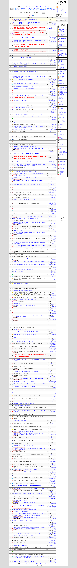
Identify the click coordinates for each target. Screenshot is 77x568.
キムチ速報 (61, 35)
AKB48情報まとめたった (62, 164)
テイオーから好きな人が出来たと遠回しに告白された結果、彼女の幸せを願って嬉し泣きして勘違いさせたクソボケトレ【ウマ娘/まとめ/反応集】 (29, 137)
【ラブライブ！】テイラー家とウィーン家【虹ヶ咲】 (22, 322)
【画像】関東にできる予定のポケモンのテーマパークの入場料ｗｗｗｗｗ (25, 535)
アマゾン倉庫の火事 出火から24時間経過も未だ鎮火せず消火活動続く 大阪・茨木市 (27, 426)
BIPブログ (54, 241)
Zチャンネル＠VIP (53, 281)
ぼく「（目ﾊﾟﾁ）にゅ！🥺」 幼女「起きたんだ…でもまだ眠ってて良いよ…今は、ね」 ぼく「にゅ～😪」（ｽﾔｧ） (29, 295)
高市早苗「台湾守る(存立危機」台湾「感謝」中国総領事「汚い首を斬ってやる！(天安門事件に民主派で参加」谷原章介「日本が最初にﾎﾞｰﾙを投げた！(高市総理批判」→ (29, 434)
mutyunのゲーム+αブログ (62, 104)
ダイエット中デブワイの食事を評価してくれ (20, 189)
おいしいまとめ (53, 209)
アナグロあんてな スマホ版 (61, 12)
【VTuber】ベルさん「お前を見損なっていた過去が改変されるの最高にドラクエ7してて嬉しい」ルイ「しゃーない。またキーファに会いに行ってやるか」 (29, 557)
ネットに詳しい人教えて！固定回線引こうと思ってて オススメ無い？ (27, 533)
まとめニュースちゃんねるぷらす (63, 161)
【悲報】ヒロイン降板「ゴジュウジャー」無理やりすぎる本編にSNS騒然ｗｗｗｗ (26, 515)
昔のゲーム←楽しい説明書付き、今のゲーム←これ (22, 405)
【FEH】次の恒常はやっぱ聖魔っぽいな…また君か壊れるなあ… (23, 423)
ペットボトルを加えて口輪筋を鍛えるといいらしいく (22, 139)
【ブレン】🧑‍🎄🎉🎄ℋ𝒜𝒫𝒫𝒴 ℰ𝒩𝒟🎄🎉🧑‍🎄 (20, 329)
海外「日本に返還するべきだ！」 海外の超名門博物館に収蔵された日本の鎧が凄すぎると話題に (29, 28)
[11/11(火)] (28, 6)
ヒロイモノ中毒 (61, 60)
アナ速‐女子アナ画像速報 (62, 70)
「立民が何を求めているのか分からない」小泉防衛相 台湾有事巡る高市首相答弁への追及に (28, 554)
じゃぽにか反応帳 (53, 64)
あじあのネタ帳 (61, 56)
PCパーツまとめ (53, 531)
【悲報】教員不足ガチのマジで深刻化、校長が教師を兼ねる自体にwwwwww (25, 288)
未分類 (22, 11)
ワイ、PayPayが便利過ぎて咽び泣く (19, 301)
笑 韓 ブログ (61, 68)
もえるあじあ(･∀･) (53, 181)
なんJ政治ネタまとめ (52, 216)
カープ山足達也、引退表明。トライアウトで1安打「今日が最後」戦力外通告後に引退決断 (29, 360)
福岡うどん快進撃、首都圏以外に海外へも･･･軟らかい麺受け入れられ (27, 86)
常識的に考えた (53, 195)
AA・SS (38, 9)
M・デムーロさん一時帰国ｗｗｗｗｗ (19, 456)
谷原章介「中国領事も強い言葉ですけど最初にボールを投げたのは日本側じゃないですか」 (28, 480)
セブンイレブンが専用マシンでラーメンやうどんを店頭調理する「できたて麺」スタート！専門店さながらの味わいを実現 (29, 316)
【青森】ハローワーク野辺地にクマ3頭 (19, 540)
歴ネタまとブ (54, 93)
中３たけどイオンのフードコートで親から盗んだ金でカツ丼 (23, 414)
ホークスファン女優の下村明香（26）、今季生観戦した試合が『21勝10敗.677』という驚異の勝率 (29, 264)
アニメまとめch (53, 105)
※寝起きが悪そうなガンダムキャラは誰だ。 (20, 525)
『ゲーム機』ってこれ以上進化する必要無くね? (23, 107)
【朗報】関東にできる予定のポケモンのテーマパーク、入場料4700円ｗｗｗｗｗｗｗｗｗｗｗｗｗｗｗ (29, 84)
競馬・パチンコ (47, 9)
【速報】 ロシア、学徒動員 (20, 50)
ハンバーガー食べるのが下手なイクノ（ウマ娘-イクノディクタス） (24, 348)
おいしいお (54, 124)
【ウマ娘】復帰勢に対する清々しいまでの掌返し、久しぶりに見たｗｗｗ (25, 537)
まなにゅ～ (54, 233)
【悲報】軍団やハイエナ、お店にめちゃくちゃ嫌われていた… (24, 561)
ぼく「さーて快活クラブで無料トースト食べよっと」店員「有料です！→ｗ (25, 256)
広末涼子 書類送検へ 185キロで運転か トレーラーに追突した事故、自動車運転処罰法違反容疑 (29, 454)
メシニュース (54, 190)
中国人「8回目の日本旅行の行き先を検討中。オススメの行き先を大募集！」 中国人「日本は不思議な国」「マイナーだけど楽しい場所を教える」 (29, 64)
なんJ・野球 (35, 8)
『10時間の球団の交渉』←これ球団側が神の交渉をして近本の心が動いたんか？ (26, 371)
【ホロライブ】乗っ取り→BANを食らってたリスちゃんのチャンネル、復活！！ (26, 498)
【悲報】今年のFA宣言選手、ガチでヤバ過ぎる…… (21, 437)
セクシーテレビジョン (61, 171)
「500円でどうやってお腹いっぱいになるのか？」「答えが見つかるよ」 (25, 464)
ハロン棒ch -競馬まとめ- (62, 120)
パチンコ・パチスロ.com (62, 77)
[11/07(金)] (43, 6)
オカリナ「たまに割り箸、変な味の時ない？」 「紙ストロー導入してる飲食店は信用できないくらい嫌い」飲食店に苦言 (29, 279)
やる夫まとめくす (53, 332)
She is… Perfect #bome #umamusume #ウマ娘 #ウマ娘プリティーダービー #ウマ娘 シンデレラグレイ (29, 238)
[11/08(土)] (39, 6)
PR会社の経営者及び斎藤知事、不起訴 (21, 500)
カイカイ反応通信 (62, 34)
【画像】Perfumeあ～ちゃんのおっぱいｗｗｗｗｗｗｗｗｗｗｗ (28, 57)
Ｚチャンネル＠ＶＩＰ (61, 124)
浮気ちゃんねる (53, 236)
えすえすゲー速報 (53, 295)
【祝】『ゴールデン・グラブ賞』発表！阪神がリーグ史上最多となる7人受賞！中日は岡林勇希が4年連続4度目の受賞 (29, 249)
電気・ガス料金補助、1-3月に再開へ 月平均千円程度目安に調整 (23, 327)
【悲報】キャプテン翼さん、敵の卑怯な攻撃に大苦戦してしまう (24, 299)
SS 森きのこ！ (53, 197)
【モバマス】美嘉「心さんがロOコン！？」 (20, 418)
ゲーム (22, 9)
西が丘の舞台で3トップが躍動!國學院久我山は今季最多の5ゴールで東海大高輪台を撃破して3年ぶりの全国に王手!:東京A (29, 243)
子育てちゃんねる (53, 503)
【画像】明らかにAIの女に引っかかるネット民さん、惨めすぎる (28, 378)
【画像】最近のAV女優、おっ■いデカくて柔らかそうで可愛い (23, 144)
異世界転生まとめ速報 (52, 472)
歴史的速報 (60, 97)
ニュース (45, 8)
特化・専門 (25, 8)
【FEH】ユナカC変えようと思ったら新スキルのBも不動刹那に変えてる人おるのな (26, 203)
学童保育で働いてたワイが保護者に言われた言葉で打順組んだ (24, 88)
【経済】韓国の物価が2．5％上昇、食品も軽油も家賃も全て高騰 (26, 19)
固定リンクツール (60, 11)
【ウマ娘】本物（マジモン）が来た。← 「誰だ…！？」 (22, 192)
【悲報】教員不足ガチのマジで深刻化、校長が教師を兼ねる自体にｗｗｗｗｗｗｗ (26, 276)
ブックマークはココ (60, 8)
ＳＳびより (60, 101)
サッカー (40, 8)
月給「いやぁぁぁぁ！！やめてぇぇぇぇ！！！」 (24, 258)
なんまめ (54, 89)
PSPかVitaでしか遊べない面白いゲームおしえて (21, 62)
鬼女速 (60, 131)
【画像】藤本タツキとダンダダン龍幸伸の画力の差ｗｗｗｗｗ (23, 290)
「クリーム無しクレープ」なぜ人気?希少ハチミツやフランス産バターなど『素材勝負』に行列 (28, 416)
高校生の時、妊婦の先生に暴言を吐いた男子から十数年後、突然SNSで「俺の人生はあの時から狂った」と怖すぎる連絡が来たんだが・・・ (29, 233)
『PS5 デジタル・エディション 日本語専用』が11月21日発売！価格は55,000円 (25, 509)
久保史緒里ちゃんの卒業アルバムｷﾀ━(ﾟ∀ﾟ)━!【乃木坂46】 (25, 161)
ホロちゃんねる (53, 498)
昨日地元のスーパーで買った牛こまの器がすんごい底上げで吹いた (24, 502)
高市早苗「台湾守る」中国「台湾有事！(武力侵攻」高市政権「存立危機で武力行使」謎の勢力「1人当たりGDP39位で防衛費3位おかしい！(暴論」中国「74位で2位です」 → (29, 528)
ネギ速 (55, 535)
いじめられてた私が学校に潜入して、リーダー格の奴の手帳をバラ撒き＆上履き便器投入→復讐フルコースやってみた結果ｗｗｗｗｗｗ (29, 449)
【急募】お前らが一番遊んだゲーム (19, 230)
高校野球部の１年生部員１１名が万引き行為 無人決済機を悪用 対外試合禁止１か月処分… (28, 213)
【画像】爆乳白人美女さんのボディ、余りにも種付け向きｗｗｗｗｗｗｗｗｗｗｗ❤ (28, 148)
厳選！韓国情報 (53, 41)
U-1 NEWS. (54, 46)
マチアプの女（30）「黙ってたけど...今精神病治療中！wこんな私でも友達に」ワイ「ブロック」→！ (29, 491)
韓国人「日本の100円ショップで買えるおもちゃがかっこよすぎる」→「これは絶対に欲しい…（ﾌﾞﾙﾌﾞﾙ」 (29, 23)
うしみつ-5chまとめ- (53, 151)
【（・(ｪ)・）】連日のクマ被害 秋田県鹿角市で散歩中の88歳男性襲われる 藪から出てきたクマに (29, 513)
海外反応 (18, 11)
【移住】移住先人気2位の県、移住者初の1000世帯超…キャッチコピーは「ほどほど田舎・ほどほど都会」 (29, 252)
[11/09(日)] (36, 6)
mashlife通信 (54, 469)
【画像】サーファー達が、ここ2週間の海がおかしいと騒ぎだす (26, 177)
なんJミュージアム (53, 60)
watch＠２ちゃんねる (52, 276)
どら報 (55, 249)
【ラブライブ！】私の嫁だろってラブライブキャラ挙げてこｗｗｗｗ (24, 440)
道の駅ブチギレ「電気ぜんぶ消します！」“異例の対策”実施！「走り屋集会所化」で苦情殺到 (28, 351)
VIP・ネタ (30, 8)
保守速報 (54, 50)
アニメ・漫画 (27, 9)
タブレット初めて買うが (18, 81)
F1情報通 (60, 44)
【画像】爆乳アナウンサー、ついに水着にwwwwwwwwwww (23, 368)
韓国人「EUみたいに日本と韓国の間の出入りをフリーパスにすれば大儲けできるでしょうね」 (29, 411)
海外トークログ (53, 384)
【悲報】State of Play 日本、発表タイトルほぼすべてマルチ (22, 392)
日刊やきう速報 (61, 98)
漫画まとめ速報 (53, 129)
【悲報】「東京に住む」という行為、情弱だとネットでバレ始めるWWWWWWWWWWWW (28, 173)
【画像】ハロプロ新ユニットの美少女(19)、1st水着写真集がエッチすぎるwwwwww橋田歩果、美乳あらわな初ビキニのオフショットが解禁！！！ (29, 127)
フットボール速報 (61, 76)
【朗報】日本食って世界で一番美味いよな (20, 366)
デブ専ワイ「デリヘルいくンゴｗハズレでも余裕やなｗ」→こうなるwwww (25, 228)
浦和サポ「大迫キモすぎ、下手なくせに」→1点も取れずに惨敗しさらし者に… (26, 218)
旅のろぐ (60, 158)
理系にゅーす (54, 109)
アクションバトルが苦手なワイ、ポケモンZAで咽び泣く (22, 325)
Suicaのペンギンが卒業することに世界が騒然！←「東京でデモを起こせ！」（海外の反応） (28, 226)
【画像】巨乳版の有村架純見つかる (19, 167)
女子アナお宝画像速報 (62, 38)
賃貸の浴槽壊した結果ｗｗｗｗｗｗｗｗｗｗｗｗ (21, 375)
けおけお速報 (54, 117)
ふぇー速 (60, 130)
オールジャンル (19, 8)
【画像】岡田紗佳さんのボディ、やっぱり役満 (20, 267)
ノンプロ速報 (54, 167)
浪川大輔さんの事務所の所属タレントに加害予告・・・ (22, 443)
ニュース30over (53, 274)
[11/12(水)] (24, 6)
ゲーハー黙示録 (53, 231)
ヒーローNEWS (53, 559)
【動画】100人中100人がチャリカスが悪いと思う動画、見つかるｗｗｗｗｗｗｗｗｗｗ (28, 488)
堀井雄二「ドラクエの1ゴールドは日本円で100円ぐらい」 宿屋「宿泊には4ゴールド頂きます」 (29, 207)
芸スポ (52, 8)
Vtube (32, 9)
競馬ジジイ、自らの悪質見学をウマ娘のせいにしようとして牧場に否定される (25, 346)
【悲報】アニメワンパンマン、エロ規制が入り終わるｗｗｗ (23, 431)
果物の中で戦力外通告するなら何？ (19, 420)
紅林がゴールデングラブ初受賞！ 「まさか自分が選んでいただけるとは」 (28, 493)
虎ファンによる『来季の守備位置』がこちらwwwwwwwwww (23, 79)
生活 (35, 9)
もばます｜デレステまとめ (62, 121)
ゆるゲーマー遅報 (53, 107)
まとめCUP (54, 229)
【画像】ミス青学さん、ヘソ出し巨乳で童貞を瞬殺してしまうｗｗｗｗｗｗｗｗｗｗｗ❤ (28, 261)
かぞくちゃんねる (53, 313)
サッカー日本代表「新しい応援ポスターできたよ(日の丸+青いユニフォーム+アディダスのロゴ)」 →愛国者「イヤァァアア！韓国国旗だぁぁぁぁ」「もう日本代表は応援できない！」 (29, 216)
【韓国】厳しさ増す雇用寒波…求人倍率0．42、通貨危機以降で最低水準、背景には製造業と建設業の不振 (29, 41)
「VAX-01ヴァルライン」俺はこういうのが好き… (21, 111)
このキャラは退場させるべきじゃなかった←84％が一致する (23, 341)
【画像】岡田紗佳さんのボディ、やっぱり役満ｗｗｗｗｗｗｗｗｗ (24, 373)
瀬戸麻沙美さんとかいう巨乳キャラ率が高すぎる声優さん (22, 129)
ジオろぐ (54, 514)
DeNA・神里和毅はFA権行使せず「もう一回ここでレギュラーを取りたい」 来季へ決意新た (28, 343)
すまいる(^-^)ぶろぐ (53, 293)
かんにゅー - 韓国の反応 (62, 53)
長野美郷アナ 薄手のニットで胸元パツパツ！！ (26, 97)
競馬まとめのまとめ (53, 131)
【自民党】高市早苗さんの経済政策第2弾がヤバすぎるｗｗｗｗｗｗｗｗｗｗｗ (26, 273)
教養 (42, 9)
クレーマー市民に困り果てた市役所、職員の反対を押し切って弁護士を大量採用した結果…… (29, 45)
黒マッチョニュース (53, 308)
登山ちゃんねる (53, 95)
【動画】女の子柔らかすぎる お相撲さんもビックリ (22, 66)
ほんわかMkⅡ (53, 304)
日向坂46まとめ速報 (61, 83)
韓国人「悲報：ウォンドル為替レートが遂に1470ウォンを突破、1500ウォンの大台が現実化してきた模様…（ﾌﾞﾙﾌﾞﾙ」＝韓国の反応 (29, 384)
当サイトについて (60, 9)
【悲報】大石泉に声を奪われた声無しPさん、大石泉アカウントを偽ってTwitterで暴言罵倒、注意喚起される (29, 310)
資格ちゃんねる (53, 540)
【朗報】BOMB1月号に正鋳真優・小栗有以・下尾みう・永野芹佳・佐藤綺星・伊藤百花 (27, 429)
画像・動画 (53, 9)
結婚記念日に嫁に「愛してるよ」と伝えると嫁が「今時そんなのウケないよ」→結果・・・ (28, 235)
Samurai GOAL (54, 243)
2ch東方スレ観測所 (53, 91)
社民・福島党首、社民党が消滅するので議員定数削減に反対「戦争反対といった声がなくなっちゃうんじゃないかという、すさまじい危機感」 (29, 181)
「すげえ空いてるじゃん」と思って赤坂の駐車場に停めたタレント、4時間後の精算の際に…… (29, 355)
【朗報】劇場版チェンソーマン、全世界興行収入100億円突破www (24, 105)
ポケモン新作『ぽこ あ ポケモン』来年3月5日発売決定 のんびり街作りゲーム (26, 334)
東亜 (49, 8)
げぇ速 (55, 62)
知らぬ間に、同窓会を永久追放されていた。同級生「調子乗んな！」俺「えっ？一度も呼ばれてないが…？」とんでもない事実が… (29, 77)
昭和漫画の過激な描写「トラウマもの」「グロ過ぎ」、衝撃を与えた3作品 (25, 517)
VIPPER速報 (54, 259)
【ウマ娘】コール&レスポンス (18, 254)
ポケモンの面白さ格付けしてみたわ (19, 542)
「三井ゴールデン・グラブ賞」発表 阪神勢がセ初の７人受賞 (23, 363)
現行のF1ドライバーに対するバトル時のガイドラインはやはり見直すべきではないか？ (29, 121)
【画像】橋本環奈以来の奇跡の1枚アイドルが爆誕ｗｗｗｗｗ (25, 445)
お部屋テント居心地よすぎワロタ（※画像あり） (21, 283)
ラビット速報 (54, 221)
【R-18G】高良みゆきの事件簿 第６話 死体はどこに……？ (27, 114)
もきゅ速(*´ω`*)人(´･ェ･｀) (62, 157)
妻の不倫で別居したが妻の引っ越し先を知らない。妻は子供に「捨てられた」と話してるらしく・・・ (28, 467)
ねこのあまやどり (53, 139)
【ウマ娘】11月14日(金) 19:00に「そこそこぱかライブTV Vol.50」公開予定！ (25, 483)
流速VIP (60, 105)
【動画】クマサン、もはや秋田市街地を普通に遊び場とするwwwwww (24, 146)
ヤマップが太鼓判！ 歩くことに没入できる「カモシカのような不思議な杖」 (29, 95)
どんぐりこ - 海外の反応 (62, 42)
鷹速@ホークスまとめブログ (62, 154)
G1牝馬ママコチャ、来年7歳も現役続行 (19, 131)
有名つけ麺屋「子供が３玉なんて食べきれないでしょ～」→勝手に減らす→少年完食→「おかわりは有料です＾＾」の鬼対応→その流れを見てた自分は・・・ (29, 223)
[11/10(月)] (32, 6)
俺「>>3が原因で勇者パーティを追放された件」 (21, 197)
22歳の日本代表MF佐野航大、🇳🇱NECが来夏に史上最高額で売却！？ (24, 403)
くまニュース (54, 103)
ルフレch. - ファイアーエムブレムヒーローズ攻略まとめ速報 (52, 203)
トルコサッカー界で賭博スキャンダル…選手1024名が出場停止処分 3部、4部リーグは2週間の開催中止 (29, 337)
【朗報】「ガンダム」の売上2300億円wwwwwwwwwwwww (23, 118)
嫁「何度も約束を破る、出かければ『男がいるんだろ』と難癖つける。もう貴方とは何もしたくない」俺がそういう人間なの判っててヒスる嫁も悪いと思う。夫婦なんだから (29, 293)
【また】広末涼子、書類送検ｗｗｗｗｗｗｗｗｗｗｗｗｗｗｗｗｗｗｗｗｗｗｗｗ (26, 220)
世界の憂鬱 (61, 37)
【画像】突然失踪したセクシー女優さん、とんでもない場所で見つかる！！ (25, 71)
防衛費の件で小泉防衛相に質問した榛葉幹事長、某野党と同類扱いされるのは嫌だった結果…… (29, 157)
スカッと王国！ (53, 223)
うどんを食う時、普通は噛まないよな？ (20, 100)
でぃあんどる (54, 523)
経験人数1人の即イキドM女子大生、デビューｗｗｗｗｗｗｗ (27, 485)
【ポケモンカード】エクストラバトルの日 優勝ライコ (22, 461)
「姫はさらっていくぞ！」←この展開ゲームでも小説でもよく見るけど (24, 471)
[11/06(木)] (47, 6)
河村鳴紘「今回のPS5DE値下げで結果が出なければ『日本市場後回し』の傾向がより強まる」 (28, 184)
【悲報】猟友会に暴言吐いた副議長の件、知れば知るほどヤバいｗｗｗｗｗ (28, 469)
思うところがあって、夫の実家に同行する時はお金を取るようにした (24, 171)
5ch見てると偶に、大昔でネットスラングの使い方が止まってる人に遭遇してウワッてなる (27, 547)
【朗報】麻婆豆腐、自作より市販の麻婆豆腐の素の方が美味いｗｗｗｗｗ (25, 124)
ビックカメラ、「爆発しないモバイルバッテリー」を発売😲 (23, 109)
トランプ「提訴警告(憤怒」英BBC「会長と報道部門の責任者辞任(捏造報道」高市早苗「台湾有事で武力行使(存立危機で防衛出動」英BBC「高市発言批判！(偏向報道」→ (29, 165)
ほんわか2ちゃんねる (61, 134)
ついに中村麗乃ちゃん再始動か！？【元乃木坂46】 (23, 381)
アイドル (18, 9)
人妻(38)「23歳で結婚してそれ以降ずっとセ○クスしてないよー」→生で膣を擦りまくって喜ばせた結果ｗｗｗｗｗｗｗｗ (29, 390)
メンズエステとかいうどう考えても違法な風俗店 (21, 511)
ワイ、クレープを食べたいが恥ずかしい (19, 175)
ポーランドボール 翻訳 (61, 168)
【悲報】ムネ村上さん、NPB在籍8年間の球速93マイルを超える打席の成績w (25, 496)
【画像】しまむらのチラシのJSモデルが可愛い (24, 37)
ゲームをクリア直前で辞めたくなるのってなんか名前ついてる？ (23, 269)
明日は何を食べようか (52, 316)
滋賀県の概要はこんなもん (17, 303)
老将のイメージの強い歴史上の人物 (19, 549)
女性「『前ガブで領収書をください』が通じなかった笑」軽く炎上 (24, 305)
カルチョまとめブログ (62, 84)
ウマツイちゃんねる (53, 483)
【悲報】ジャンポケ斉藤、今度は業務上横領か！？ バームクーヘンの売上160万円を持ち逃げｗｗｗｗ (29, 478)
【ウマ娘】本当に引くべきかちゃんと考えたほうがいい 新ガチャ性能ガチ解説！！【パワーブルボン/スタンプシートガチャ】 (29, 187)
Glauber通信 (54, 387)
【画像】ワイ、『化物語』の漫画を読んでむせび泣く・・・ (25, 386)
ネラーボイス (54, 84)
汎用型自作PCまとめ (53, 82)
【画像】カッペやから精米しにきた (20, 545)
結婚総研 (60, 137)
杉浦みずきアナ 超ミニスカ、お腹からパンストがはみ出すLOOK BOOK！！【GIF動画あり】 (29, 33)
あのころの (54, 518)
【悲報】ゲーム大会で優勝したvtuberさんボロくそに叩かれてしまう (24, 169)
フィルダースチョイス (52, 496)
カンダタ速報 (54, 119)
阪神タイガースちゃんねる (62, 151)
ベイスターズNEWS (61, 94)
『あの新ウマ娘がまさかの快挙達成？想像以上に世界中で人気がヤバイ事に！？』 (26, 398)
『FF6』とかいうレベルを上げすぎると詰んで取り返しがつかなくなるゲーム (28, 318)
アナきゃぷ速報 (61, 31)
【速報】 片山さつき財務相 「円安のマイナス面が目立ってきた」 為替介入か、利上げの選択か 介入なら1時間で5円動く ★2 (29, 195)
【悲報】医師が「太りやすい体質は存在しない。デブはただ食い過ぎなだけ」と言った (27, 395)
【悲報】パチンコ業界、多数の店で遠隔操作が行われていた (27, 153)
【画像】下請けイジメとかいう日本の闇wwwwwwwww (22, 473)
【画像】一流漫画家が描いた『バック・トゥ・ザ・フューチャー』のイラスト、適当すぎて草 (28, 297)
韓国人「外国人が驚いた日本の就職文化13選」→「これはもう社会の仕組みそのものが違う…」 (29, 246)
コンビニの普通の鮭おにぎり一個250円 (19, 451)
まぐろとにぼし (61, 145)
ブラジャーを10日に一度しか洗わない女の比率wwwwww (22, 458)
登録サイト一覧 (59, 10)
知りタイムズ (54, 213)
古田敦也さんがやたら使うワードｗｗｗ (20, 271)
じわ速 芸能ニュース (62, 45)
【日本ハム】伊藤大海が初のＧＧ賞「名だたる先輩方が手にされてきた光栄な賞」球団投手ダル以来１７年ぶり (29, 408)
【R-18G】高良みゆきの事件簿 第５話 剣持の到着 (25, 332)
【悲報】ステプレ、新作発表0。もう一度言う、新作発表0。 (23, 520)
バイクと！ (60, 128)
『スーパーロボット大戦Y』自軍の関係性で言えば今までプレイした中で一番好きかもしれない (28, 116)
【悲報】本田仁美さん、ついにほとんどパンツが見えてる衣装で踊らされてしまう (29, 506)
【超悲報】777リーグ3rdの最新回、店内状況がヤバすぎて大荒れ (24, 199)
